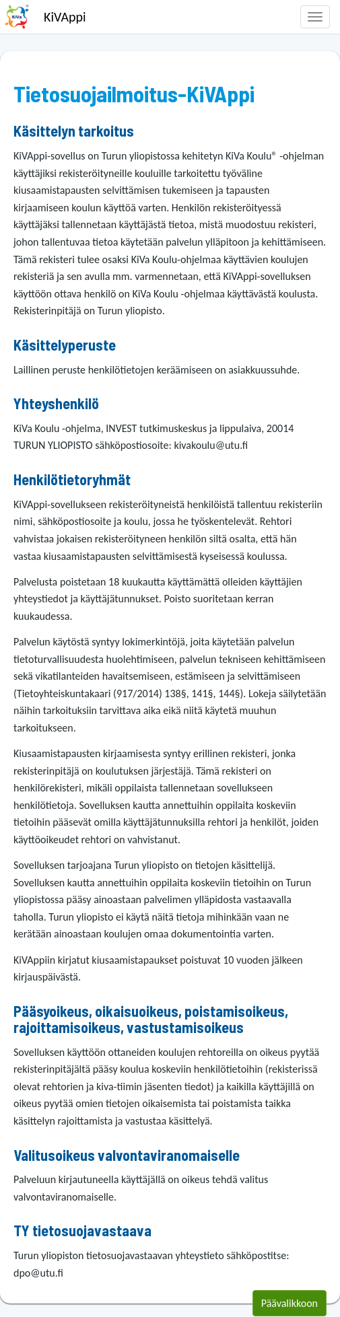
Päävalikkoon (289, 1303)
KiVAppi (65, 17)
